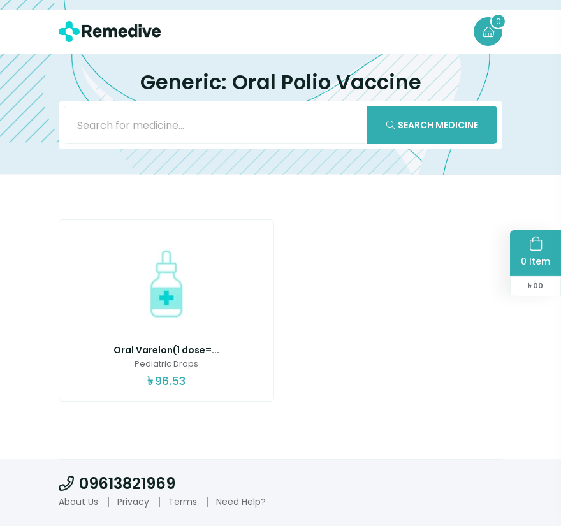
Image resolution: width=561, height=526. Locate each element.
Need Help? (241, 501)
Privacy (133, 501)
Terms (182, 501)
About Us (78, 501)
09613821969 (117, 484)
